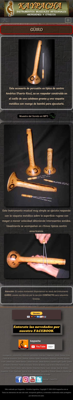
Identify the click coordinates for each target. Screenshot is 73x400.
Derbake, (7, 368)
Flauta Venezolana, (26, 365)
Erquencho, (5, 371)
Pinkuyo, (53, 371)
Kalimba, (32, 358)
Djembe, (30, 368)
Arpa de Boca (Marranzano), (56, 365)
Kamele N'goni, (56, 362)
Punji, (11, 371)
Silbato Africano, (33, 362)
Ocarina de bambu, (39, 365)
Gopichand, (18, 371)
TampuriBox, (45, 371)
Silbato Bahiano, (21, 362)
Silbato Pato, (11, 362)
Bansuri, (63, 355)
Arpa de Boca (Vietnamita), (31, 371)
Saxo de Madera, (63, 368)
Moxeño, (67, 358)
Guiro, (20, 358)
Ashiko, (57, 355)
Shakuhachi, (45, 358)
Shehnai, (25, 358)
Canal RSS (53, 379)
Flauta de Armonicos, (10, 358)
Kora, (68, 355)
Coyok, (3, 362)
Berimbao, (15, 365)
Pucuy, (43, 368)
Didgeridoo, (51, 355)
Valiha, (24, 368)
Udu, (68, 365)
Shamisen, (53, 358)
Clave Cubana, (16, 368)
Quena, (64, 362)
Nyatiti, (38, 358)
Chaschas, (37, 368)
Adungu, (54, 368)
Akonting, (60, 358)
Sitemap (45, 379)
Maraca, (59, 371)
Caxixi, (48, 368)
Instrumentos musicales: (38, 355)
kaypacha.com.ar (62, 389)
